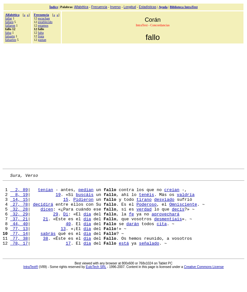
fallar (8, 18)
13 (63, 239)
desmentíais (168, 227)
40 (68, 233)
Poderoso (146, 210)
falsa (8, 32)
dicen (46, 216)
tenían (45, 192)
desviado (164, 204)
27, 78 (19, 210)
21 (45, 227)
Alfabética (81, 7)
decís (178, 216)
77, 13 (19, 239)
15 (65, 204)
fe (131, 222)
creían (171, 192)
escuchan (44, 18)
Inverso (115, 7)
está (124, 257)
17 (68, 257)
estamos (43, 25)
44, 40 (19, 233)
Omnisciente (183, 210)
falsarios (10, 40)
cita (162, 233)
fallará (9, 22)
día (87, 222)
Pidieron (83, 204)
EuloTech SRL (96, 280)
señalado (149, 257)
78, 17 (19, 257)
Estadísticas (147, 7)
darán (132, 233)
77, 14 (19, 245)
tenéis (146, 198)
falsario (10, 36)
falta (41, 32)
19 (58, 198)
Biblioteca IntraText (184, 7)
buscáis (85, 198)
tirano (144, 204)
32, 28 (19, 216)
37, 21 (19, 227)
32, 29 (19, 222)
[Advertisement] (60, 105)
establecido (45, 22)
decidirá (43, 210)
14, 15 (19, 204)
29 (55, 222)
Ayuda (163, 7)
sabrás (48, 245)
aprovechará (165, 222)
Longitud (130, 7)
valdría (186, 198)
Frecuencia (99, 7)
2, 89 (19, 192)
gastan (42, 40)
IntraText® (30, 280)
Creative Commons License (204, 280)
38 (45, 251)
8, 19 (19, 198)
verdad (144, 216)
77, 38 (19, 251)
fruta (41, 36)
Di (65, 222)
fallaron (10, 25)
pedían (86, 192)
